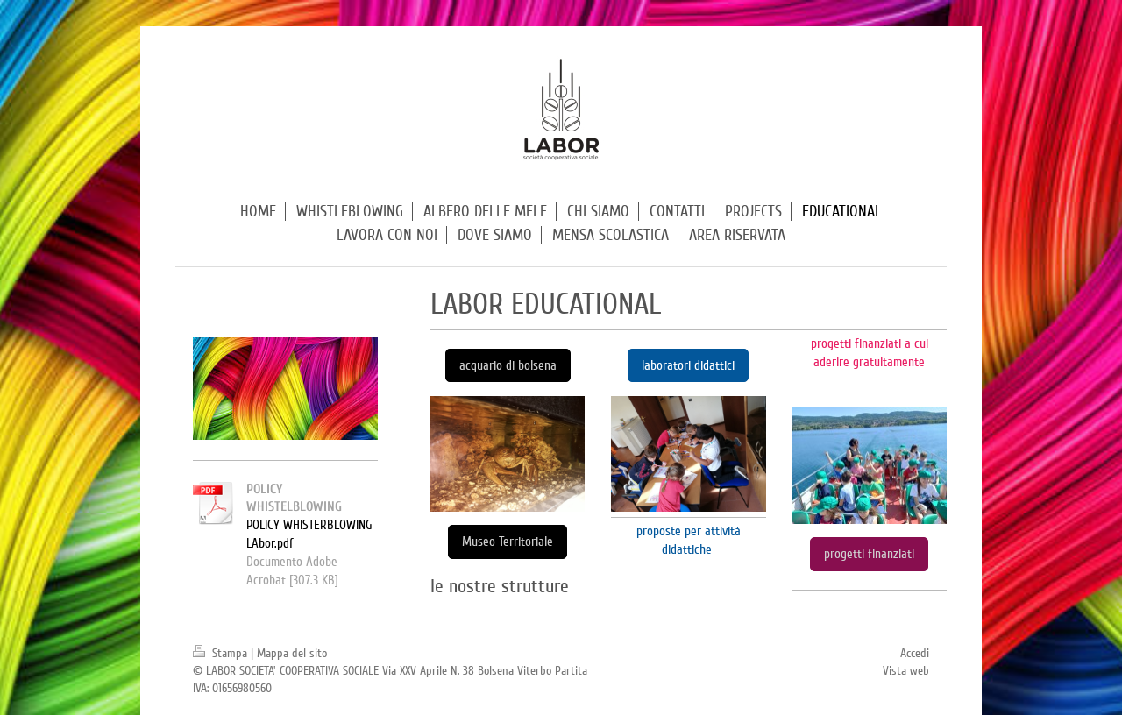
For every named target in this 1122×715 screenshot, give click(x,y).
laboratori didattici (688, 365)
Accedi (914, 653)
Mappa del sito (292, 653)
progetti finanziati (869, 554)
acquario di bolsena (508, 365)
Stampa (222, 653)
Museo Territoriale (507, 541)
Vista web (906, 670)
